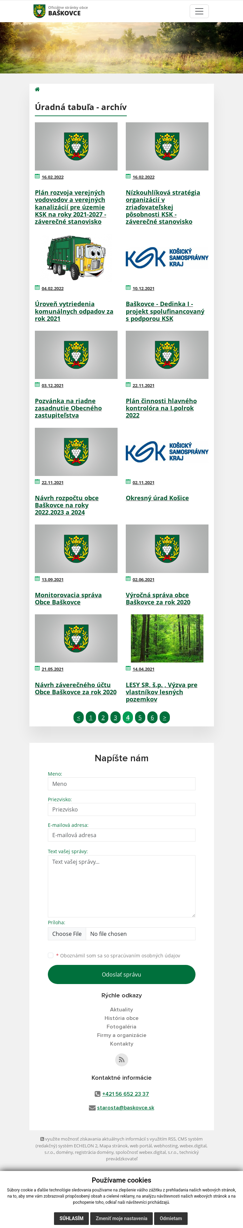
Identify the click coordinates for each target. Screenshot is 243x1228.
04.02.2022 (53, 288)
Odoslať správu (121, 974)
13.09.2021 (53, 579)
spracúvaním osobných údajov (145, 955)
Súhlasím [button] (71, 1218)
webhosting (166, 1146)
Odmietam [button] (171, 1218)
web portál (141, 1146)
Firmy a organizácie (121, 1035)
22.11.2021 (143, 385)
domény (64, 1152)
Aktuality (121, 1009)
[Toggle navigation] (199, 11)
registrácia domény (94, 1152)
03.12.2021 (53, 385)
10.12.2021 (143, 288)
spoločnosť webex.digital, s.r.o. (146, 1152)
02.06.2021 (143, 579)
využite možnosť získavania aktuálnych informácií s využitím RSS (108, 1139)
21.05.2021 (53, 669)
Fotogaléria (121, 1026)
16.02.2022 (53, 177)
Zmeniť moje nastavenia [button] (121, 1218)
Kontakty (121, 1044)
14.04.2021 (143, 669)
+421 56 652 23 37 (125, 1094)
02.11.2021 (143, 482)
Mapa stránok (113, 1146)
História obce (121, 1018)
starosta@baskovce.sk (125, 1107)
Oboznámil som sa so (118, 955)
